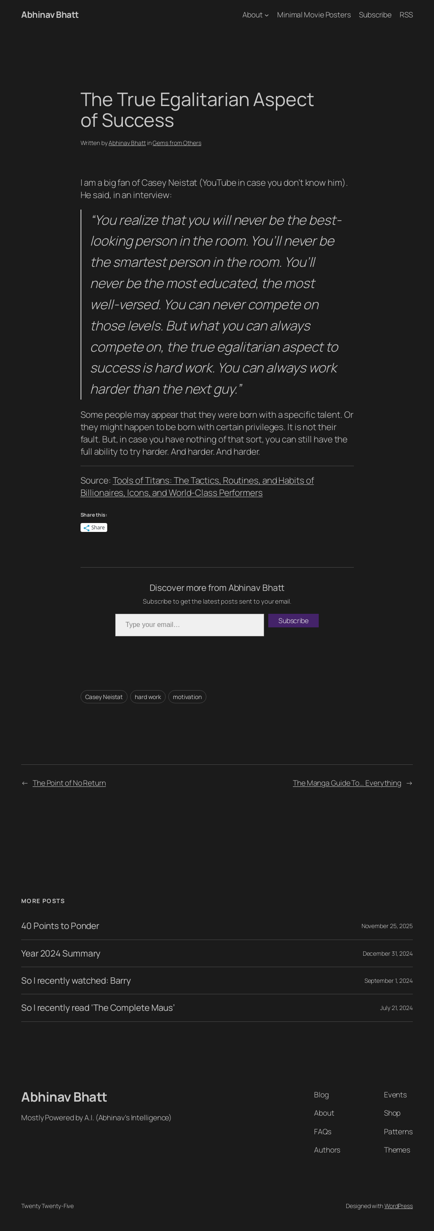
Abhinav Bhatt (50, 14)
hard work (148, 697)
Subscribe (293, 620)
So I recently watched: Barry (76, 980)
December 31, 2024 (388, 953)
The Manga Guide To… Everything (347, 783)
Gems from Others (177, 143)
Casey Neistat (104, 697)
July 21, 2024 (396, 1008)
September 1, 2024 (388, 980)
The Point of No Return (69, 783)
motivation (187, 697)
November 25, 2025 (387, 926)
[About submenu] (266, 14)
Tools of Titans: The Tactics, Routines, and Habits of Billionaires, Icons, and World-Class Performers (197, 486)
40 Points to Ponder (60, 926)
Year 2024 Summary (60, 953)
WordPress (398, 1206)
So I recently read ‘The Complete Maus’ (98, 1008)
